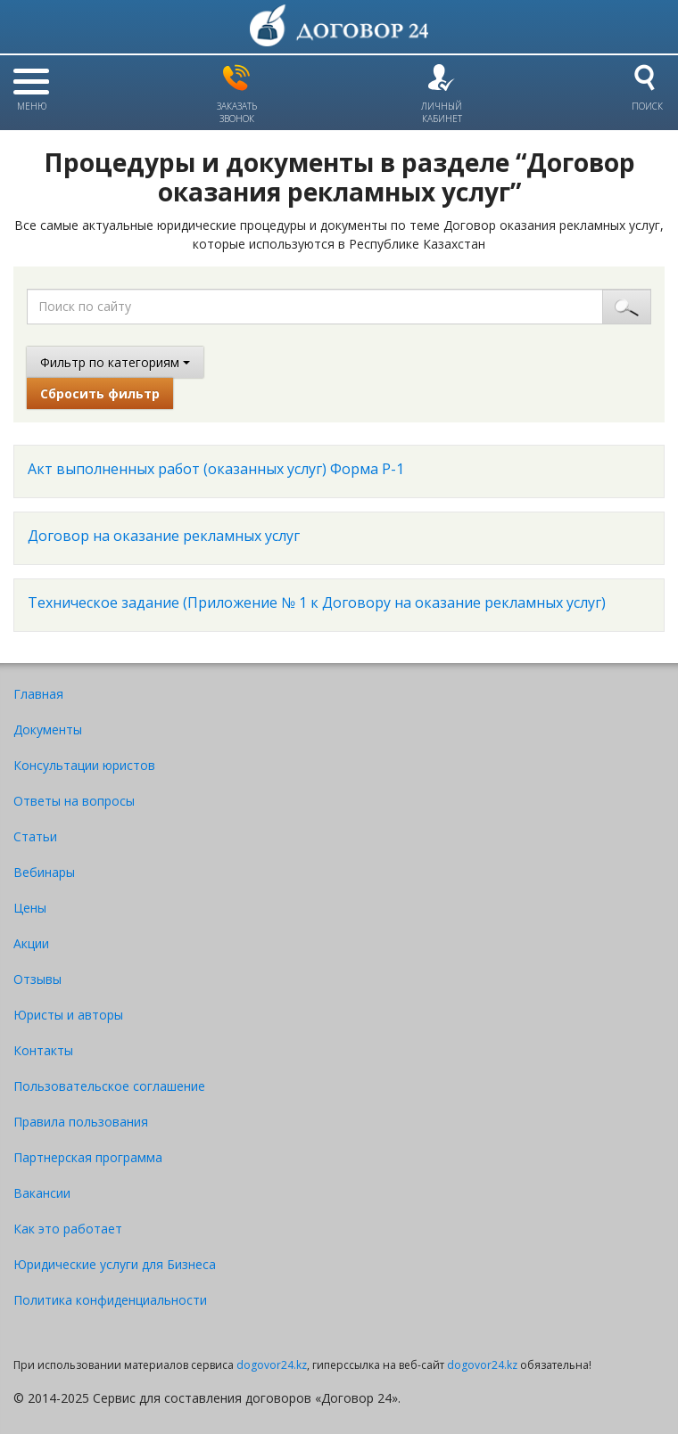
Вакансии (41, 1192)
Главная (38, 693)
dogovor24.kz (271, 1365)
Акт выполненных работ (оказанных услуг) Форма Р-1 (216, 469)
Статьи (35, 836)
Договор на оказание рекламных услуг (164, 535)
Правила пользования (80, 1121)
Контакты (43, 1050)
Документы (47, 729)
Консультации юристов (84, 765)
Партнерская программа (87, 1157)
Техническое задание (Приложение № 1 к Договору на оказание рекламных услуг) (317, 602)
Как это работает (67, 1228)
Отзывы (37, 979)
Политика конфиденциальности (110, 1299)
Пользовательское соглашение (109, 1086)
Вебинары (44, 872)
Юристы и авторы (68, 1014)
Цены (29, 907)
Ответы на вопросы (74, 800)
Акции (31, 943)
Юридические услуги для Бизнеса (114, 1264)
